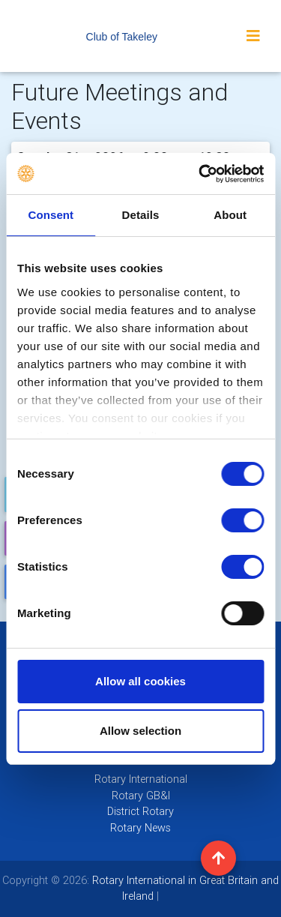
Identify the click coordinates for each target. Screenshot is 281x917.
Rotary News (140, 828)
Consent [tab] (50, 214)
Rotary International (140, 779)
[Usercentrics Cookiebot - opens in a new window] (200, 174)
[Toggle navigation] (253, 35)
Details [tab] (141, 214)
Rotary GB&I (141, 795)
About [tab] (230, 214)
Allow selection (140, 730)
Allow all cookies (140, 681)
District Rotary (140, 811)
